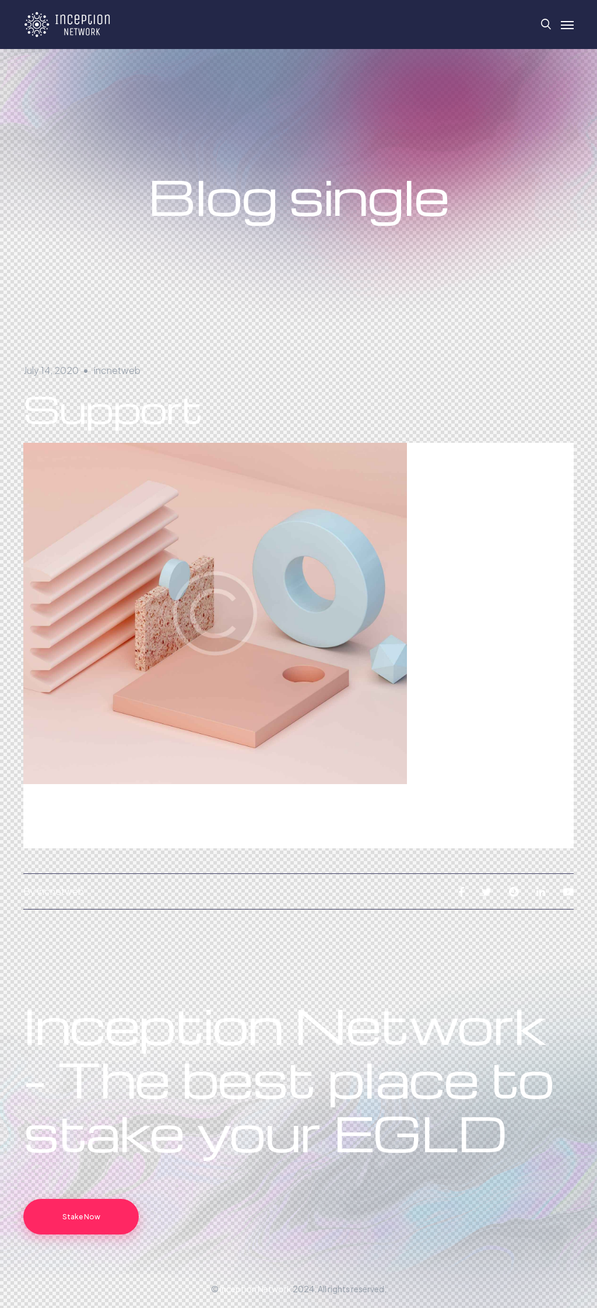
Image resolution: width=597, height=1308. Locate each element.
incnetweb (117, 370)
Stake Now (81, 1216)
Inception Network (256, 1288)
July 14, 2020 (51, 370)
